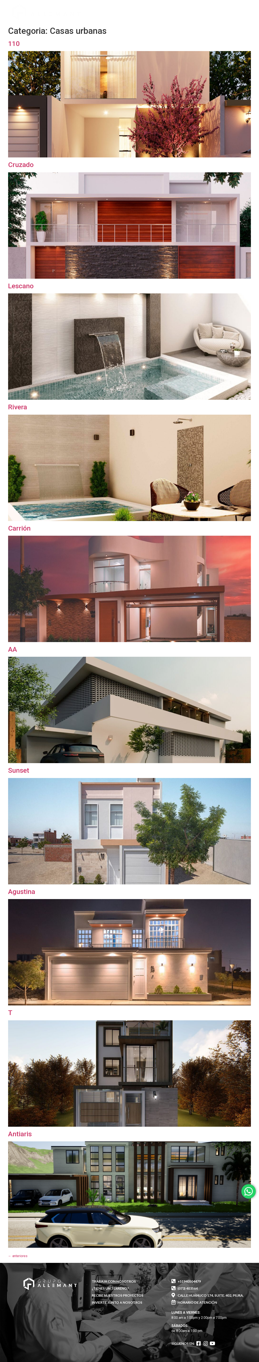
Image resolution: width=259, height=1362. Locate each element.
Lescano (21, 286)
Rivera (17, 407)
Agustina (21, 892)
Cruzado (21, 165)
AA (12, 649)
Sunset (18, 770)
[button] (216, 10)
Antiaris (20, 1134)
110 (14, 44)
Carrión (19, 528)
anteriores (17, 1256)
